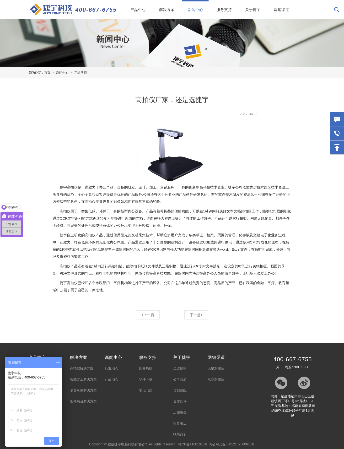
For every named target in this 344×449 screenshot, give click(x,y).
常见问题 (145, 390)
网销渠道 (281, 10)
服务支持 (224, 10)
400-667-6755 (96, 9)
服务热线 (145, 368)
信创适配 (180, 390)
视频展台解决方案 (83, 401)
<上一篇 (147, 315)
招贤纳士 (180, 423)
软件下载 (145, 379)
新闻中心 (198, 6)
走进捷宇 (180, 368)
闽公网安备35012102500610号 (232, 444)
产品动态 (80, 72)
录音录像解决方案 (83, 390)
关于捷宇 (252, 10)
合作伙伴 (180, 401)
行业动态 (111, 368)
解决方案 (166, 10)
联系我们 (180, 434)
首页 (47, 72)
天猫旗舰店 (216, 368)
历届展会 (180, 412)
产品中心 (138, 10)
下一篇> (196, 315)
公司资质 (180, 379)
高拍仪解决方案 (81, 368)
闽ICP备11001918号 (192, 444)
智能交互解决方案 (83, 379)
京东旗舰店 (216, 379)
